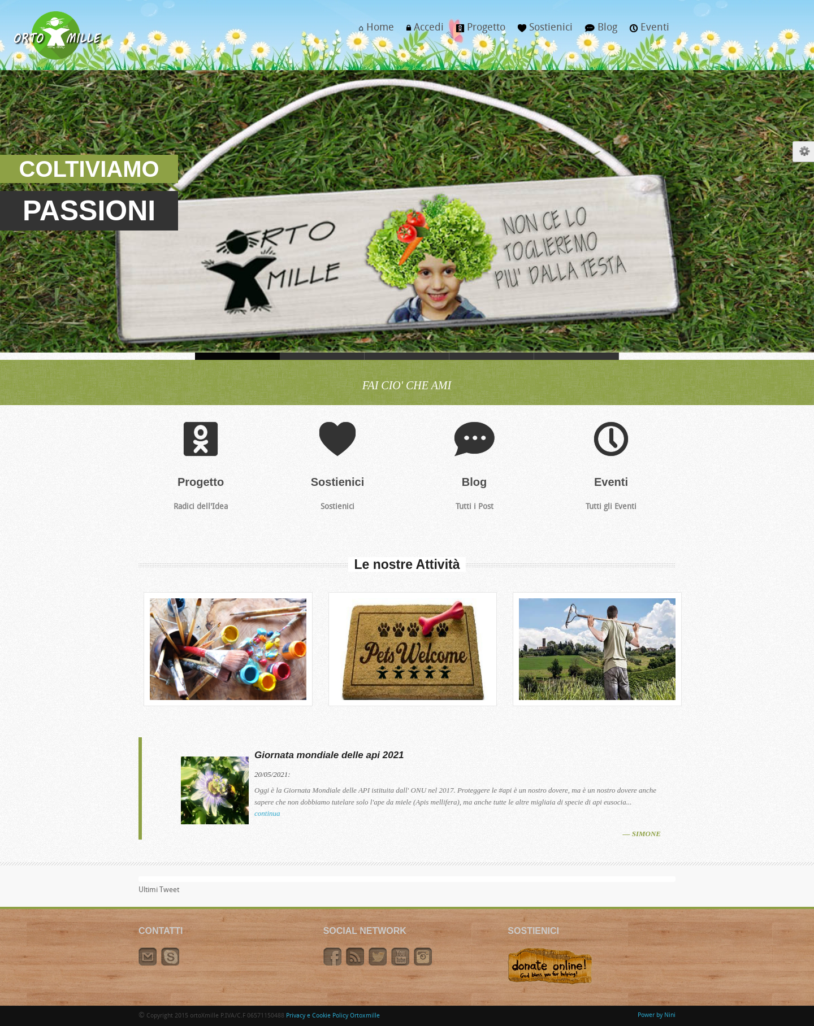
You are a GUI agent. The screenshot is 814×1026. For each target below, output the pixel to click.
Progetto (477, 31)
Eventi (646, 31)
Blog (598, 31)
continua (267, 813)
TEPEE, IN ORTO (576, 356)
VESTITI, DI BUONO (407, 356)
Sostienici (542, 31)
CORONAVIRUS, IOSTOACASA (322, 356)
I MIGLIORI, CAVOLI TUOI (491, 356)
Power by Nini (657, 1015)
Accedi (422, 31)
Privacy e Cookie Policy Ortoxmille (333, 1016)
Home (373, 31)
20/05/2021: (272, 774)
